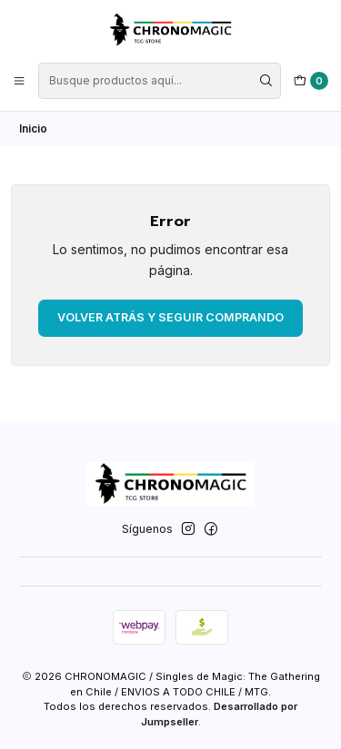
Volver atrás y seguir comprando (170, 317)
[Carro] (311, 81)
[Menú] (19, 80)
